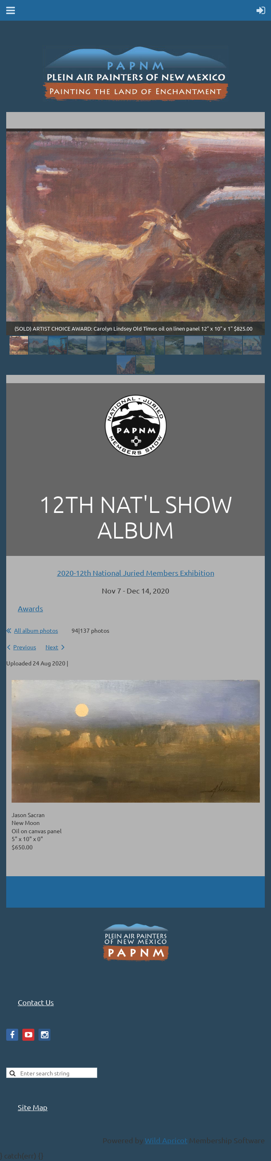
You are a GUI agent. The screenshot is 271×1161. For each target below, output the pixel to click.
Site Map (33, 1107)
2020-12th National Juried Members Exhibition (135, 572)
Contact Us (36, 1002)
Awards (30, 608)
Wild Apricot (166, 1140)
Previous (24, 647)
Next (52, 647)
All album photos (36, 630)
